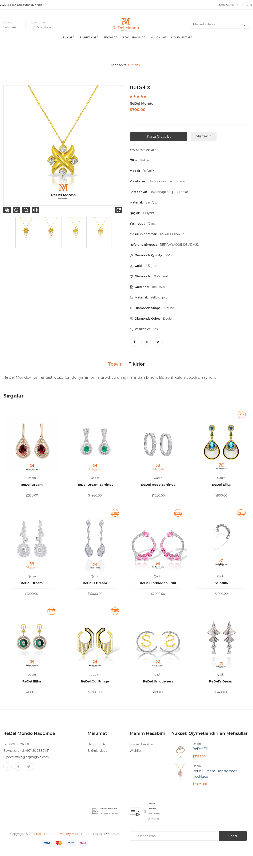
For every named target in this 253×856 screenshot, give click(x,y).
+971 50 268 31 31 (41, 27)
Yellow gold (159, 298)
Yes (155, 330)
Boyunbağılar (160, 192)
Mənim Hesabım (142, 745)
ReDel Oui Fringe (95, 682)
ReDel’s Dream (95, 584)
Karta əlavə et (158, 137)
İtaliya (144, 161)
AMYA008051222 (172, 235)
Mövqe (8, 23)
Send (229, 837)
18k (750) (158, 287)
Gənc (152, 224)
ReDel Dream (32, 485)
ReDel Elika (221, 485)
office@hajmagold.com (31, 758)
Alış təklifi (203, 137)
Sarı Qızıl (153, 203)
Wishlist (135, 751)
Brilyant (149, 214)
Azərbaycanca (227, 4)
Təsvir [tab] (114, 365)
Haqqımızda (97, 745)
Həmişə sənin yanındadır (168, 182)
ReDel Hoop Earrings (158, 485)
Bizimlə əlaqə (97, 751)
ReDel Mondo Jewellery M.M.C (58, 834)
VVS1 (169, 256)
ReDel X (148, 171)
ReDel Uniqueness (158, 682)
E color (168, 319)
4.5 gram (151, 266)
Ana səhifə (118, 66)
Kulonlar (158, 38)
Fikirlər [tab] (137, 365)
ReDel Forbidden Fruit (158, 584)
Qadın (32, 478)
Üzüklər (67, 38)
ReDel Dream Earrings (95, 485)
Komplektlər (181, 38)
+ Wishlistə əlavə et (144, 150)
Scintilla (221, 584)
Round (169, 309)
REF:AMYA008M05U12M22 (180, 245)
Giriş (249, 4)
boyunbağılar (134, 38)
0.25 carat (161, 277)
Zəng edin (38, 23)
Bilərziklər (88, 38)
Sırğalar (110, 38)
